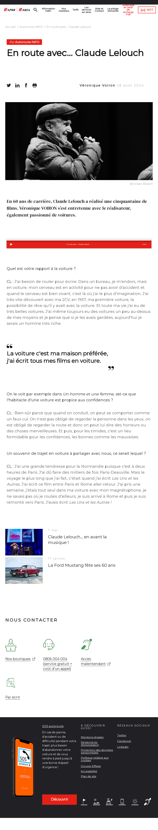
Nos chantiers (64, 9)
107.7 (150, 10)
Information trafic (48, 9)
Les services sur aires (86, 9)
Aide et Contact (99, 9)
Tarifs (75, 9)
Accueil (10, 27)
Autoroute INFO (31, 27)
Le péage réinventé (113, 9)
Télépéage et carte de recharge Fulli (128, 10)
